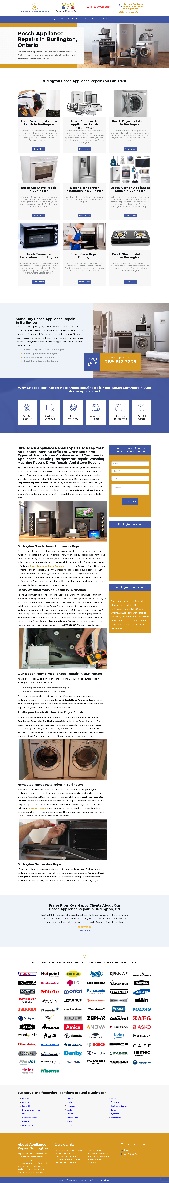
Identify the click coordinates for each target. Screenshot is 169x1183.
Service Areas (91, 19)
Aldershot (26, 1098)
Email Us (128, 1150)
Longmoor (71, 1106)
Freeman (25, 1121)
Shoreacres (115, 1102)
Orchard (70, 1125)
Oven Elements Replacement (68, 1159)
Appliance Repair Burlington (99, 1180)
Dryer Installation (95, 1150)
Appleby (25, 1102)
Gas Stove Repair (62, 1153)
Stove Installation (95, 1159)
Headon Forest (28, 1125)
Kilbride (70, 1098)
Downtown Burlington (31, 1110)
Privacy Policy (94, 1162)
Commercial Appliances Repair (69, 1150)
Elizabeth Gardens (29, 1117)
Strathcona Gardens (119, 1106)
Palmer (114, 1098)
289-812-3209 (128, 12)
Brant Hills (26, 1106)
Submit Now (130, 501)
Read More (38, 149)
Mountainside (72, 1117)
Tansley (114, 1110)
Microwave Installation (98, 1153)
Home (43, 19)
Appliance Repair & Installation (66, 19)
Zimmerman (116, 1117)
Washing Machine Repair (66, 1162)
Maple (69, 1110)
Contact (106, 19)
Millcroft (70, 1113)
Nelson (69, 1121)
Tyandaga (115, 1113)
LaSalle (69, 1102)
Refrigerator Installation (98, 1156)
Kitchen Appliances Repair (67, 1156)
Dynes (24, 1113)
